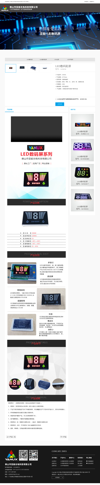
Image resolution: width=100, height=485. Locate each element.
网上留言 (80, 465)
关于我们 (54, 459)
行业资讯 (71, 465)
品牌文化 (54, 465)
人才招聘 (80, 467)
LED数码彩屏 (43, 59)
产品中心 (63, 459)
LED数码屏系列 (64, 465)
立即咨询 (59, 104)
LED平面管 (70, 59)
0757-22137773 (17, 471)
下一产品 (63, 438)
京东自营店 (89, 465)
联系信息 (80, 463)
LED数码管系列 (64, 463)
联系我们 (80, 459)
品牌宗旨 (54, 467)
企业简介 (54, 463)
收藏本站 (92, 1)
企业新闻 (71, 463)
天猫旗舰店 (89, 463)
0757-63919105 (25, 471)
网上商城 (89, 459)
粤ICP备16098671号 (85, 474)
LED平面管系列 (64, 467)
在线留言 (86, 1)
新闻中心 (71, 459)
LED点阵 (56, 59)
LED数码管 (30, 59)
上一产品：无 (11, 438)
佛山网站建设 (76, 476)
